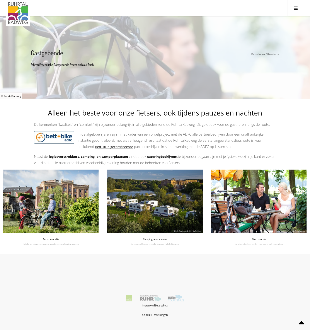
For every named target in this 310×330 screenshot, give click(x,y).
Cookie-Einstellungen (155, 315)
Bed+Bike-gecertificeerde (114, 147)
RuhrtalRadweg (258, 54)
